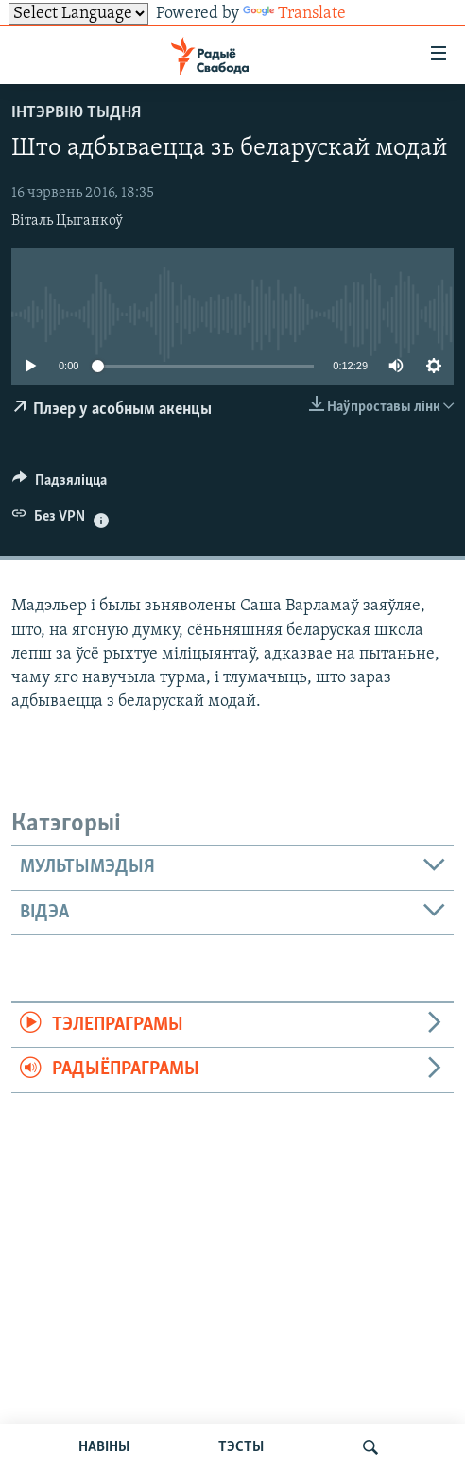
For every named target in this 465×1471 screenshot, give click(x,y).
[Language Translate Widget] (78, 14)
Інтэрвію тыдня (76, 113)
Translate (294, 14)
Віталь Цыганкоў (67, 221)
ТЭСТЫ (241, 1447)
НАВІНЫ (103, 1447)
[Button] (59, 485)
